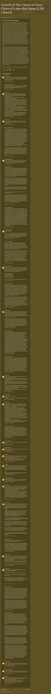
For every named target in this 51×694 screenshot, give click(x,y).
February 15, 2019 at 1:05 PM (9, 474)
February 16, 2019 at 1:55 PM (9, 583)
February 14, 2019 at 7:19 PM (9, 163)
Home (16, 689)
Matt (5, 676)
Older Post (28, 689)
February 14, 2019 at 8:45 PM (9, 307)
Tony (5, 454)
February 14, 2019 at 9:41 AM (9, 89)
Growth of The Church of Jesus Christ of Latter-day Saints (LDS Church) (22, 8)
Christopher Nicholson (8, 84)
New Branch (7, 70)
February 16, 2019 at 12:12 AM (9, 535)
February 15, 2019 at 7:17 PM (9, 499)
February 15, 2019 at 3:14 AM (9, 399)
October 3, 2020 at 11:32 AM (9, 673)
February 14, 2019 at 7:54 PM (9, 226)
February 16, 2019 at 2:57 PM (9, 609)
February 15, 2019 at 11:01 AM (9, 444)
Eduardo (6, 75)
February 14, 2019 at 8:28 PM (9, 238)
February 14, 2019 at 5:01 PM (9, 124)
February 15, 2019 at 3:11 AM (9, 391)
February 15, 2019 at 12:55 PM (9, 461)
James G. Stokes (7, 127)
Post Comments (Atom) (9, 691)
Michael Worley (7, 229)
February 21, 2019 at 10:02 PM (9, 666)
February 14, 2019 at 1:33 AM (9, 81)
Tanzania (10, 70)
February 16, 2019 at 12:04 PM (9, 565)
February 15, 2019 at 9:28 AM (9, 437)
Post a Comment (6, 685)
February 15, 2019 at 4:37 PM (9, 481)
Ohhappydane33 (7, 159)
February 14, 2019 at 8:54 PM (9, 327)
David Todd (6, 310)
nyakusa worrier (7, 669)
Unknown (6, 502)
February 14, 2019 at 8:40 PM (9, 280)
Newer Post (3, 689)
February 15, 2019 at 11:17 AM (9, 451)
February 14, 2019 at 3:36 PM (9, 116)
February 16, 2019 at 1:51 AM (9, 551)
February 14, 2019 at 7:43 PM (9, 204)
